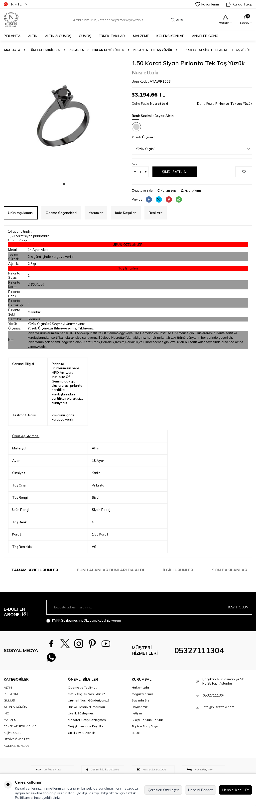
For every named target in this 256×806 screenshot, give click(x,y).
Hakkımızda (140, 688)
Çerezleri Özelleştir (163, 790)
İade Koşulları (125, 213)
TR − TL (15, 4)
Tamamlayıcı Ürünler (34, 569)
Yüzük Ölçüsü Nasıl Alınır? (86, 694)
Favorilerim (207, 4)
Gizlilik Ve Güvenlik (81, 733)
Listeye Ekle (142, 190)
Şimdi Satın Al (175, 171)
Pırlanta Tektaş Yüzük (152, 50)
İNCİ (6, 713)
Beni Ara (155, 213)
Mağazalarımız (142, 694)
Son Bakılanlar (229, 569)
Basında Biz (140, 700)
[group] (64, 119)
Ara (177, 20)
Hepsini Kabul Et (235, 790)
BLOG (136, 733)
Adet (135, 163)
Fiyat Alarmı (191, 190)
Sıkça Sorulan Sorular (147, 720)
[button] (64, 184)
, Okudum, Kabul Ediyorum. (84, 620)
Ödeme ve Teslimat (82, 688)
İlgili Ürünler (178, 569)
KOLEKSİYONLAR (170, 36)
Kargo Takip (239, 4)
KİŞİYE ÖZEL (12, 733)
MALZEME (141, 36)
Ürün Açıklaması (20, 213)
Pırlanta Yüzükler (108, 50)
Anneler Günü (205, 36)
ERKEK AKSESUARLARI (20, 726)
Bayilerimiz (140, 707)
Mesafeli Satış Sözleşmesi (87, 720)
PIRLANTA (12, 36)
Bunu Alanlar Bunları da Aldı (110, 569)
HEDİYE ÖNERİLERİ (17, 739)
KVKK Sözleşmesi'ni (67, 620)
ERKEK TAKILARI (112, 36)
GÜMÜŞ (85, 36)
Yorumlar (96, 213)
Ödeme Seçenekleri (61, 213)
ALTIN (32, 36)
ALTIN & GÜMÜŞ (58, 36)
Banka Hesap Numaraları (86, 707)
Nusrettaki (145, 72)
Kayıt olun (238, 607)
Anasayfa (12, 50)
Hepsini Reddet (200, 790)
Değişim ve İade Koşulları (86, 726)
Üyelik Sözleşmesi (81, 713)
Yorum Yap (166, 190)
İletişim (137, 713)
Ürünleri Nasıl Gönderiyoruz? (88, 700)
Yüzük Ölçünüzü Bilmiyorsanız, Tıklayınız (61, 328)
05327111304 (199, 650)
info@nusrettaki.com (218, 707)
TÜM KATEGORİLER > (44, 50)
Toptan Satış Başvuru (147, 726)
